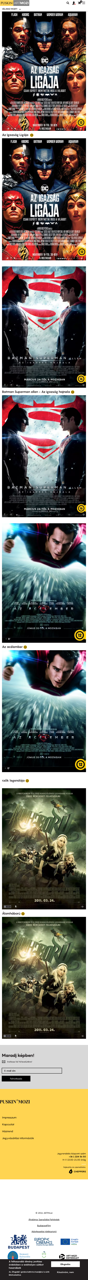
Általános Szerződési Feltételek (44, 1219)
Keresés (67, 3)
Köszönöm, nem (65, 1272)
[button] (75, 3)
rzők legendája (13, 780)
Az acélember (12, 647)
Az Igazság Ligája (15, 135)
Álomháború (11, 913)
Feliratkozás (16, 1078)
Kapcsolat (8, 1124)
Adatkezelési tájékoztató (44, 1231)
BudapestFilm (44, 1225)
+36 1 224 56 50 (77, 1156)
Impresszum (9, 1117)
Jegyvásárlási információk (18, 1138)
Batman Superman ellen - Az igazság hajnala (36, 392)
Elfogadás (65, 1264)
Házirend (7, 1131)
